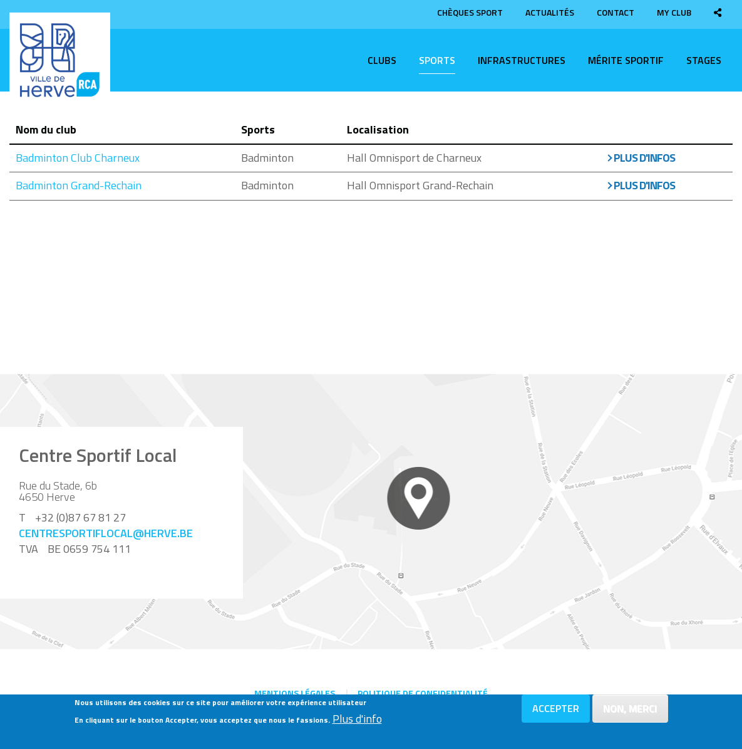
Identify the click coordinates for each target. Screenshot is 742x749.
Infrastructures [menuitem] (521, 60)
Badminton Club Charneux (78, 157)
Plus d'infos (644, 157)
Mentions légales (294, 692)
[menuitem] (718, 12)
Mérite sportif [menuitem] (626, 60)
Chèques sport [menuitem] (470, 12)
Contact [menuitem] (615, 12)
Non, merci (630, 712)
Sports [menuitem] (437, 60)
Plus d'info (357, 723)
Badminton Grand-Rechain (79, 185)
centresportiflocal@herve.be (106, 533)
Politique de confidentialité (423, 692)
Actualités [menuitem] (549, 12)
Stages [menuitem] (703, 60)
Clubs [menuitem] (382, 60)
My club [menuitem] (674, 12)
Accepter (555, 712)
